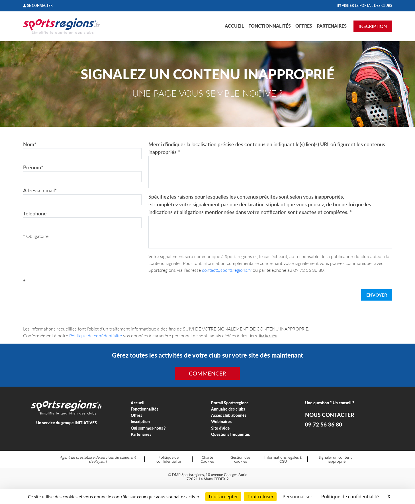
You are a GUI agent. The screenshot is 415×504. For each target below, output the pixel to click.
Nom (29, 144)
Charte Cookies (207, 459)
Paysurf (100, 461)
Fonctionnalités (269, 25)
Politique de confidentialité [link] (350, 496)
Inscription (140, 421)
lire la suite (268, 336)
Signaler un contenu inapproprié (336, 459)
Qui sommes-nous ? (148, 428)
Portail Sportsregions (229, 402)
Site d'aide (220, 428)
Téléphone (35, 213)
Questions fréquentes (230, 434)
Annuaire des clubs (228, 409)
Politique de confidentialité (95, 335)
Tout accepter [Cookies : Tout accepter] (223, 496)
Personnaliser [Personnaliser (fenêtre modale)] (297, 496)
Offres (303, 25)
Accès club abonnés (228, 415)
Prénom (33, 167)
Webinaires (221, 421)
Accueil (234, 25)
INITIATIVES (86, 422)
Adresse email (40, 190)
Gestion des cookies (240, 459)
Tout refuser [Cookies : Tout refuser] (260, 496)
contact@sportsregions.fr (227, 270)
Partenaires (332, 25)
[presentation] (66, 296)
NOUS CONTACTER (329, 414)
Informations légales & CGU (283, 459)
